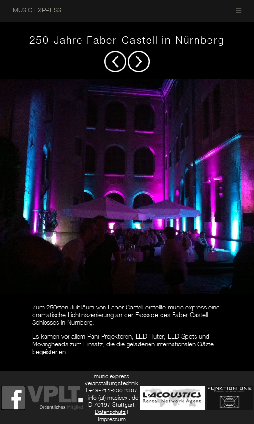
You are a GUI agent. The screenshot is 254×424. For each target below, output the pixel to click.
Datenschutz (110, 411)
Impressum (112, 419)
